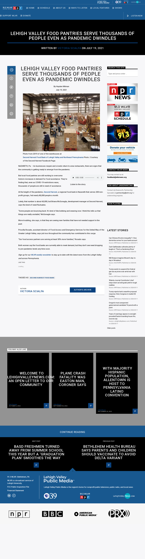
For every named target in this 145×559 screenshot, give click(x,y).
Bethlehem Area (55, 45)
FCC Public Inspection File (18, 522)
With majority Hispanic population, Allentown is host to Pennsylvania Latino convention (117, 416)
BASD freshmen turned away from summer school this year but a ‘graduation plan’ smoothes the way (36, 487)
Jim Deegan (13, 439)
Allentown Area (15, 390)
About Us (61, 8)
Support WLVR (10, 15)
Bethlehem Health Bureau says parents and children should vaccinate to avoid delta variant (109, 487)
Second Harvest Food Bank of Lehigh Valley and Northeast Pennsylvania (53, 192)
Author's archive (82, 325)
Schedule (45, 8)
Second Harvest (50, 227)
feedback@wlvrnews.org (117, 212)
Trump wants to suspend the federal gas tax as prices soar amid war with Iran (122, 306)
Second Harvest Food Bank (42, 313)
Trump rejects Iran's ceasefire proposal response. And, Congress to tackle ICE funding (123, 329)
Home (31, 8)
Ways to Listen (79, 8)
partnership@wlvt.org (124, 228)
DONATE (27, 15)
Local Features (101, 8)
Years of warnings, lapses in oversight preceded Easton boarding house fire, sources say (122, 351)
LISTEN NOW (134, 16)
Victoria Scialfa (69, 65)
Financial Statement (15, 526)
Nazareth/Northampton (86, 45)
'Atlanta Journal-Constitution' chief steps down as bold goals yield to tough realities (123, 317)
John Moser (57, 439)
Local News (69, 45)
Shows (118, 8)
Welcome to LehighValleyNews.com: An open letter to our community (31, 414)
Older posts (111, 363)
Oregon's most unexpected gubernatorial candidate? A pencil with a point (123, 340)
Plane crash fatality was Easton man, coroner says (72, 414)
